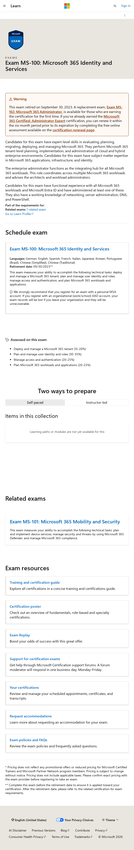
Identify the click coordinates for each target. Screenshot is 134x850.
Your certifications (24, 687)
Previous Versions (43, 830)
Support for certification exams (35, 659)
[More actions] (125, 15)
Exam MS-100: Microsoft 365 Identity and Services (59, 249)
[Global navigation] (4, 6)
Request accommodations (31, 716)
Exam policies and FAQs (28, 740)
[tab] (35, 402)
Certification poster (25, 606)
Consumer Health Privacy (26, 837)
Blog (64, 830)
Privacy (100, 830)
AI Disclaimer (17, 830)
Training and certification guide (35, 582)
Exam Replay (20, 635)
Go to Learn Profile (18, 214)
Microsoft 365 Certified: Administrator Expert (64, 118)
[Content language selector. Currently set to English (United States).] (29, 820)
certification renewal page (73, 130)
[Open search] (115, 6)
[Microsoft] (67, 6)
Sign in (125, 6)
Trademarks (82, 837)
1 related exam (36, 209)
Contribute (82, 830)
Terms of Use (60, 837)
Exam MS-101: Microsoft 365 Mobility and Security (65, 521)
